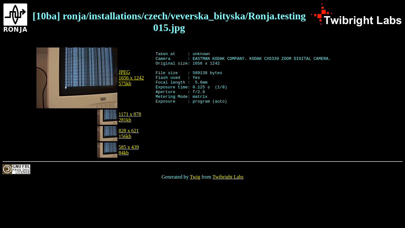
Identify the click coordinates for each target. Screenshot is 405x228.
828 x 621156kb (129, 133)
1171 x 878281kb (130, 117)
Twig (195, 177)
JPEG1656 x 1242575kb (131, 77)
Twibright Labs (227, 177)
